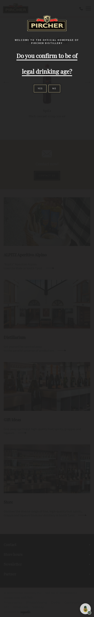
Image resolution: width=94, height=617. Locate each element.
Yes (40, 88)
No (54, 88)
